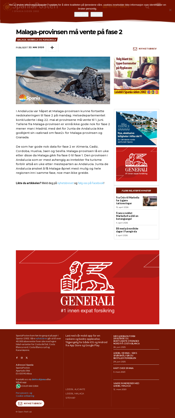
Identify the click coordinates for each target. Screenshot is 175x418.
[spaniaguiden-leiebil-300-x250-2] (136, 75)
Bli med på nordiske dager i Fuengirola (127, 230)
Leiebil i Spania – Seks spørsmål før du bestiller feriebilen (125, 355)
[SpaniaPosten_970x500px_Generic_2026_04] (87, 287)
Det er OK (81, 14)
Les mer (96, 14)
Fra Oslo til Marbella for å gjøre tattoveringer (127, 200)
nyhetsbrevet (65, 182)
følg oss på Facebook (91, 182)
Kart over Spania (123, 368)
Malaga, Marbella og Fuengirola (36, 40)
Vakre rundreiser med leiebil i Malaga (126, 384)
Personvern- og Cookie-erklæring (25, 394)
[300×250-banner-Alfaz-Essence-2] (136, 128)
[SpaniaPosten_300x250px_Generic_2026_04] (136, 164)
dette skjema (39, 379)
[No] (170, 10)
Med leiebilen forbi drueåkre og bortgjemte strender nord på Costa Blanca (126, 340)
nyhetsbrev (41, 338)
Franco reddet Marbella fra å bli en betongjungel (127, 215)
